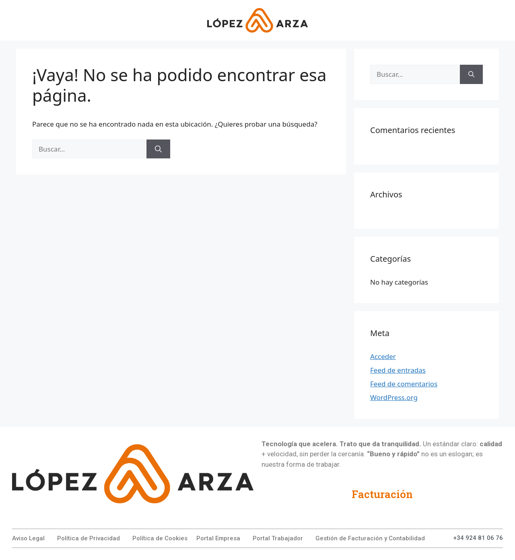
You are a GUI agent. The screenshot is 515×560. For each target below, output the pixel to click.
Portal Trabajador (278, 538)
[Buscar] (158, 149)
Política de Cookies (159, 538)
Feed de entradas (398, 370)
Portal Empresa (218, 538)
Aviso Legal (28, 538)
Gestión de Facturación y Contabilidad (370, 538)
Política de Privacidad (88, 538)
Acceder (383, 356)
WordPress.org (394, 397)
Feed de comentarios (403, 383)
